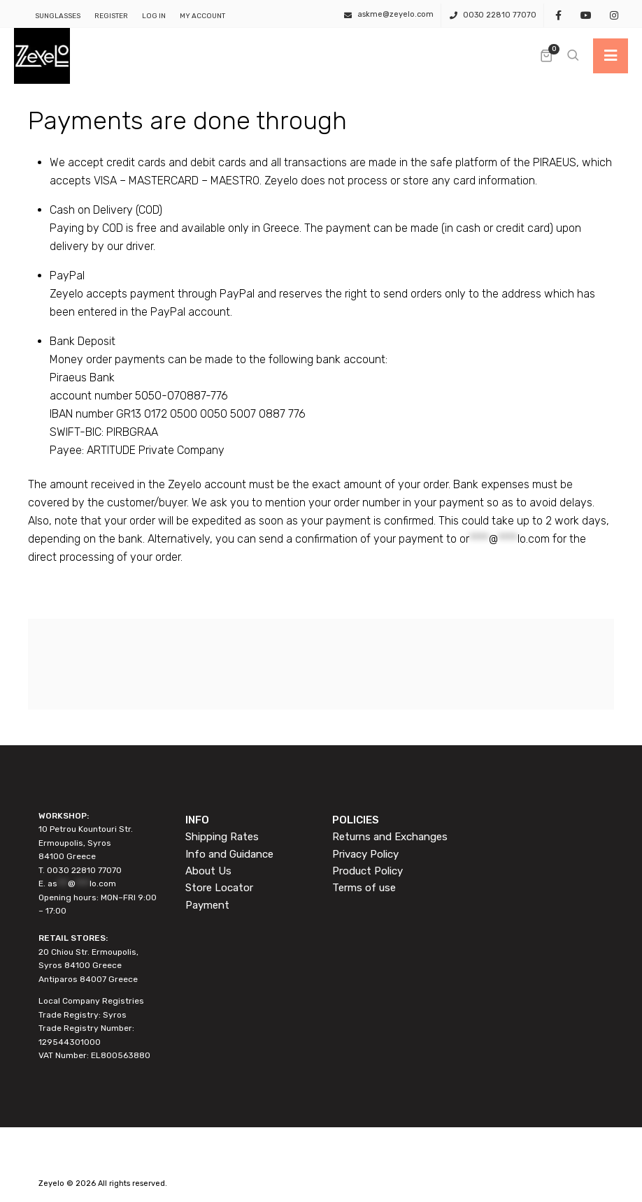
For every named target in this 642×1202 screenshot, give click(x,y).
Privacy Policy (365, 854)
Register (111, 16)
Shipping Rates (222, 836)
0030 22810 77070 (499, 15)
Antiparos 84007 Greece (88, 979)
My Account (202, 16)
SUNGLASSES (57, 16)
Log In (154, 16)
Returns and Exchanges (390, 836)
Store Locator (219, 887)
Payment (207, 905)
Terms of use (364, 887)
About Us (208, 871)
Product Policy (367, 871)
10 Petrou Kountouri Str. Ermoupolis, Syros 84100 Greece (85, 842)
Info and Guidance (229, 854)
